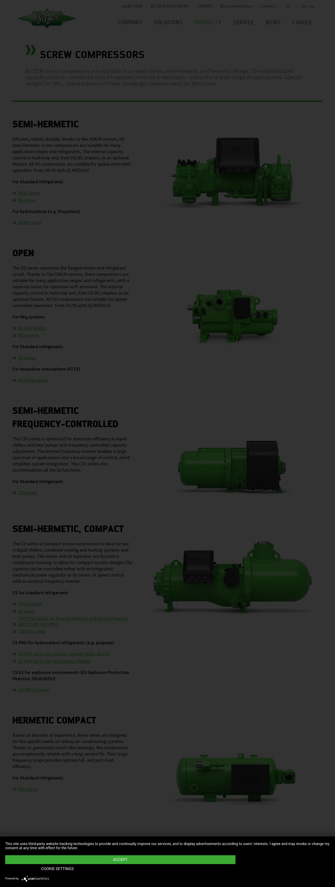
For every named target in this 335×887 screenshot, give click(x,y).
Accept (118, 869)
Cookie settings (281, 869)
